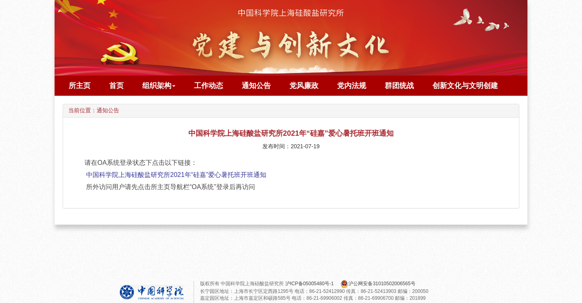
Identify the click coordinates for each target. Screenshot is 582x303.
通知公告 (256, 86)
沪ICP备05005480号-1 (310, 283)
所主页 (80, 86)
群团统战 (399, 86)
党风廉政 (303, 86)
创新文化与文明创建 (465, 86)
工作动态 (208, 86)
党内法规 (351, 86)
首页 (116, 86)
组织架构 (158, 86)
